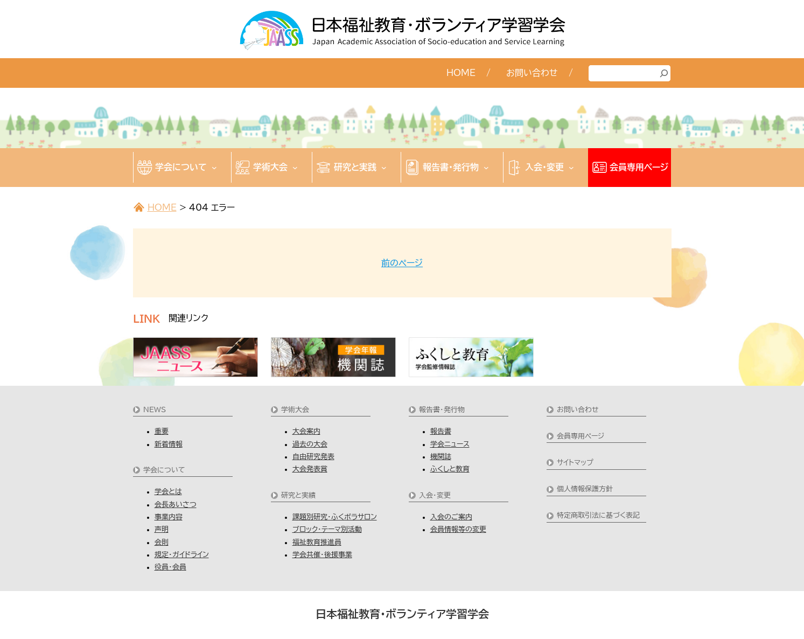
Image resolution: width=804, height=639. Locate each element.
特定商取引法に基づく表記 (598, 515)
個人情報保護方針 (585, 488)
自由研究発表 (313, 456)
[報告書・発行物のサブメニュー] (486, 167)
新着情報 (169, 444)
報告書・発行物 (442, 409)
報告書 (440, 431)
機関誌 (440, 456)
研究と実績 (298, 495)
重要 (162, 431)
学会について (164, 470)
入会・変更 (435, 495)
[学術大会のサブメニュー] (295, 167)
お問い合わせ (578, 409)
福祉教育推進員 (316, 542)
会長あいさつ (176, 504)
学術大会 (295, 409)
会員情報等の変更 (458, 529)
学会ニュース (450, 444)
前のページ (402, 263)
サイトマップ (575, 462)
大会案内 (306, 431)
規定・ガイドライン (182, 554)
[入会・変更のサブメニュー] (571, 167)
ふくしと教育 (450, 469)
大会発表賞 (309, 469)
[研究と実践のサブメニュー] (384, 167)
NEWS (154, 409)
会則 (162, 542)
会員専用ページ (580, 436)
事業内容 (169, 516)
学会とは (168, 491)
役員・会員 (170, 567)
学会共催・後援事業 (322, 554)
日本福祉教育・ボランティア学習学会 (402, 613)
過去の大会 (309, 444)
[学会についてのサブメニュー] (214, 167)
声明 (162, 529)
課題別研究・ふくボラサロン (334, 516)
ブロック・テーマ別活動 (327, 529)
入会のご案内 (451, 516)
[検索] (664, 73)
